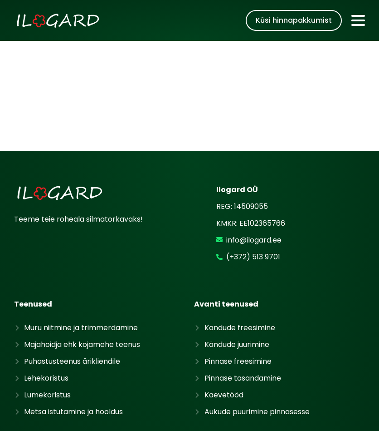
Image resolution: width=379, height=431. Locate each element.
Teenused (33, 248)
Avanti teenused (226, 248)
